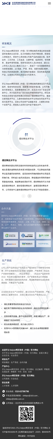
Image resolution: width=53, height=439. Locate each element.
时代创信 (31, 436)
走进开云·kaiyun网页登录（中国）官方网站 (20, 350)
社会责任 (14, 355)
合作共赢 (23, 362)
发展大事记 (43, 353)
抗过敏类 (39, 369)
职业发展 (5, 382)
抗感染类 (5, 372)
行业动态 (14, 379)
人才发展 (5, 386)
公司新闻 (5, 379)
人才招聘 (14, 386)
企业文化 (5, 355)
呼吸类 (47, 369)
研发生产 (5, 359)
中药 (19, 372)
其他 (25, 372)
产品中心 (5, 366)
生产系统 (14, 362)
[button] (29, 196)
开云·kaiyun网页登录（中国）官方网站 (18, 369)
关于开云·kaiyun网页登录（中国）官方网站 (19, 353)
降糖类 (13, 372)
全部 (30, 372)
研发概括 (5, 362)
